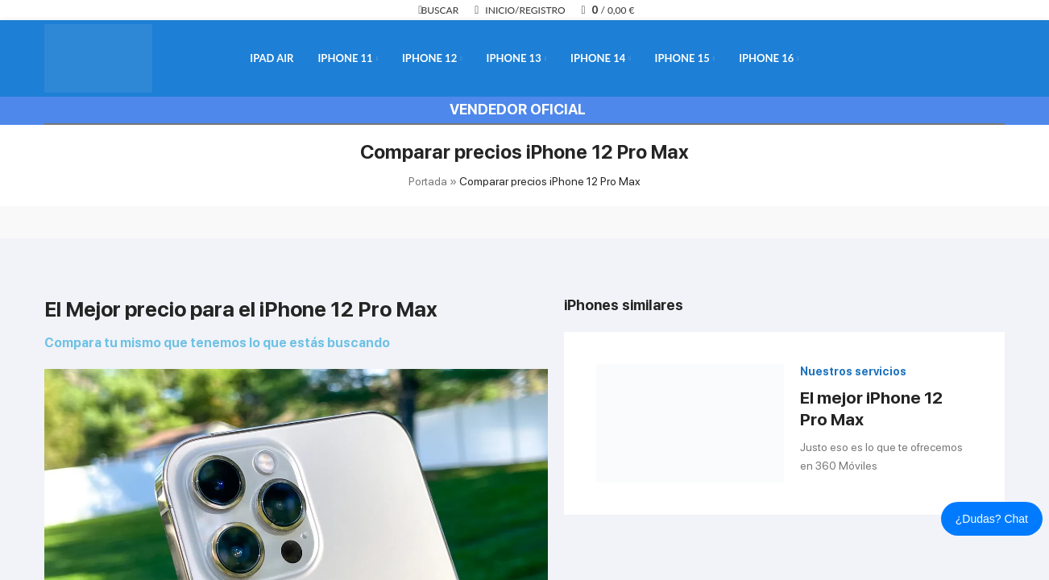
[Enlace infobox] (784, 423)
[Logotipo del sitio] (98, 57)
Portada (427, 181)
